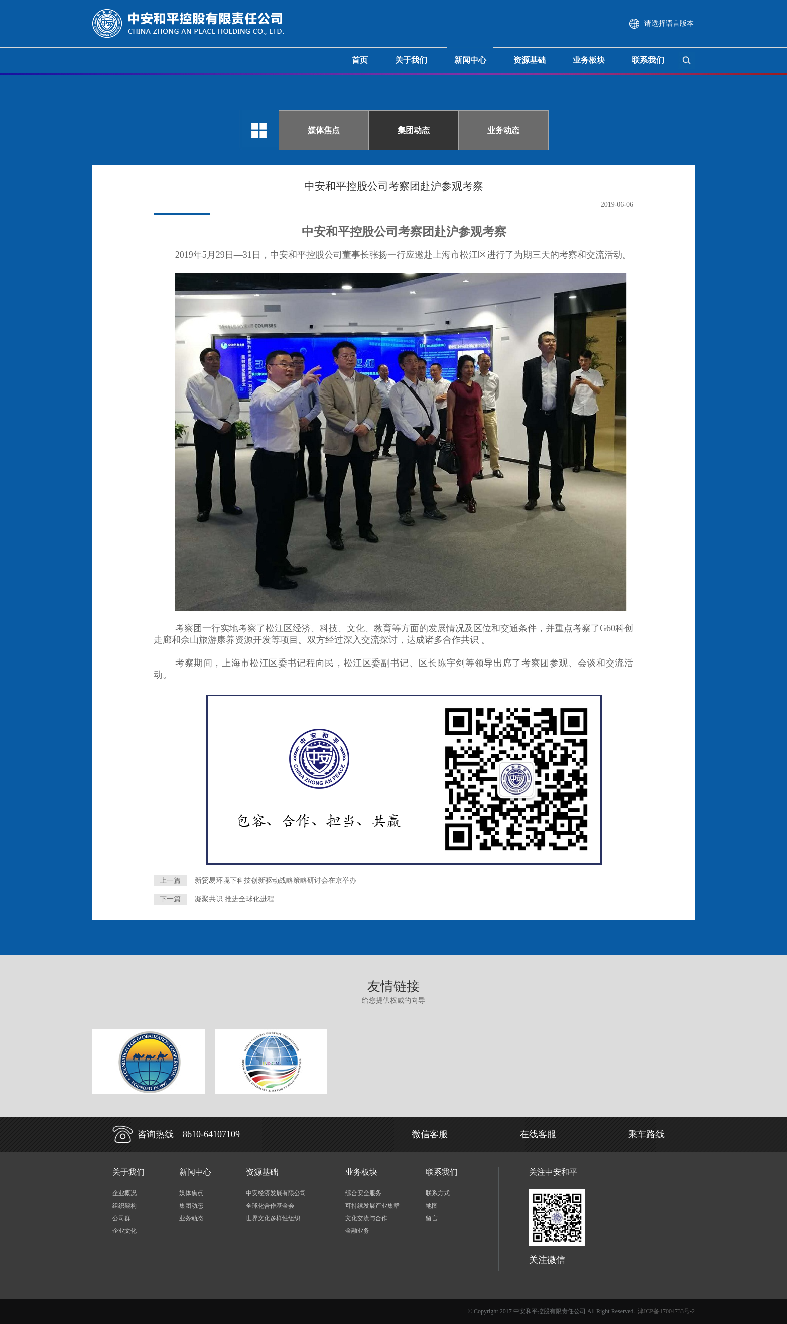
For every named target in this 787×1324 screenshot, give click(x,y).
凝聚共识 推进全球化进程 (234, 899)
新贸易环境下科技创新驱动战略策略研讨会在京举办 (275, 880)
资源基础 (529, 60)
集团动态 (414, 130)
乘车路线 (646, 1134)
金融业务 (357, 1230)
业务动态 (503, 130)
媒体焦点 (324, 130)
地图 (432, 1205)
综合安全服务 (363, 1193)
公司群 (121, 1218)
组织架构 (124, 1205)
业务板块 (589, 60)
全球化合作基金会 (270, 1205)
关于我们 (411, 60)
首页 (360, 60)
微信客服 (430, 1134)
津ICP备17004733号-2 (666, 1311)
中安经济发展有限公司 (276, 1193)
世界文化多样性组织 (273, 1218)
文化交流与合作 (366, 1218)
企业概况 (124, 1193)
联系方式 (438, 1193)
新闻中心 (470, 60)
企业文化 (124, 1230)
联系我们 (648, 60)
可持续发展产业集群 (372, 1205)
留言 (432, 1218)
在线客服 (538, 1134)
